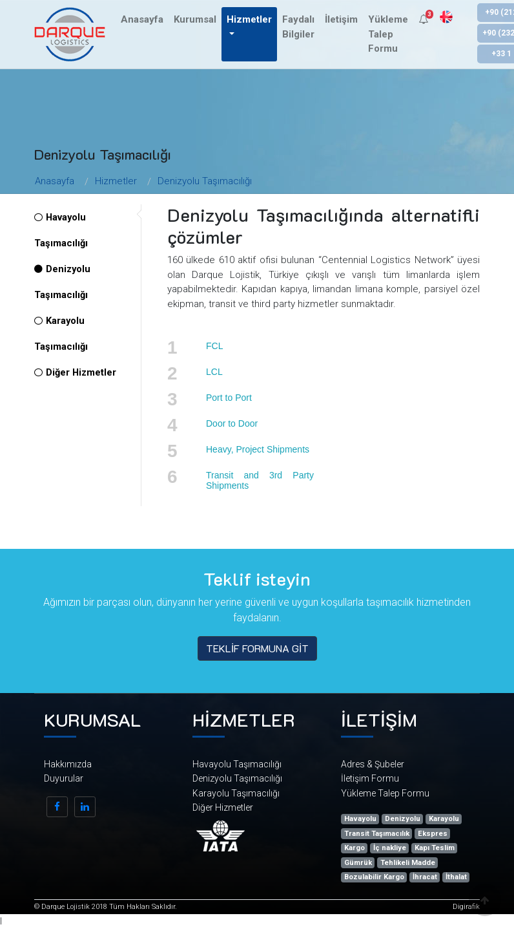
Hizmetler (116, 181)
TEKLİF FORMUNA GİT (257, 648)
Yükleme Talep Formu (388, 34)
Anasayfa (142, 19)
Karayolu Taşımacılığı (236, 793)
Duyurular (63, 778)
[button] (423, 19)
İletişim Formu (370, 778)
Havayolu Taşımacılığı (237, 764)
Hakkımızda (68, 764)
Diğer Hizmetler (75, 372)
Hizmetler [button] (249, 19)
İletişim (341, 19)
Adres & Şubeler (372, 764)
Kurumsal (195, 19)
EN (446, 16)
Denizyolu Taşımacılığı (205, 181)
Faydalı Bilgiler (298, 27)
